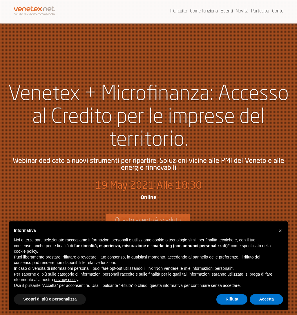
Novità (242, 11)
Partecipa (260, 11)
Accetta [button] (266, 299)
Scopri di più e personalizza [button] (50, 299)
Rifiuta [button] (232, 299)
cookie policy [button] (25, 251)
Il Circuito (178, 11)
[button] (280, 230)
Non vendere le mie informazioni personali (193, 268)
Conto (277, 11)
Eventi (227, 11)
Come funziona (204, 11)
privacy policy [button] (66, 279)
